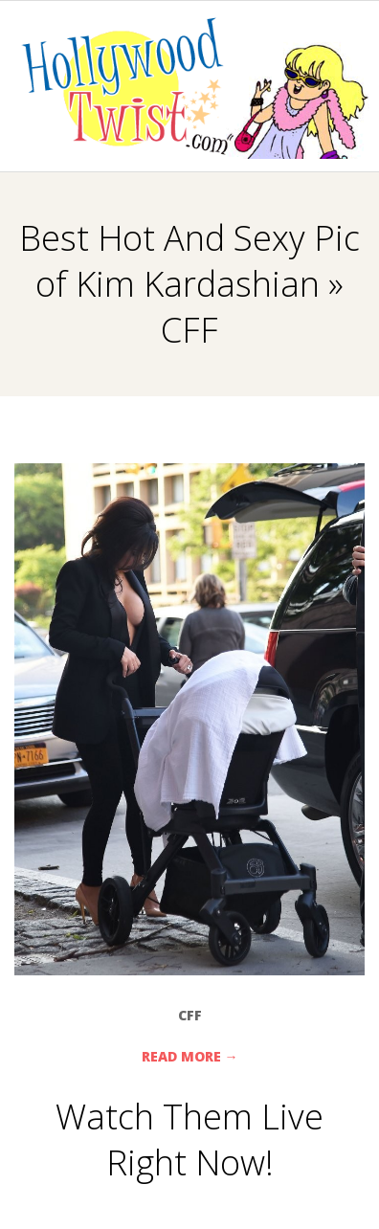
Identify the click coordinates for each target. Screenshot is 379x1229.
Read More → (190, 1056)
